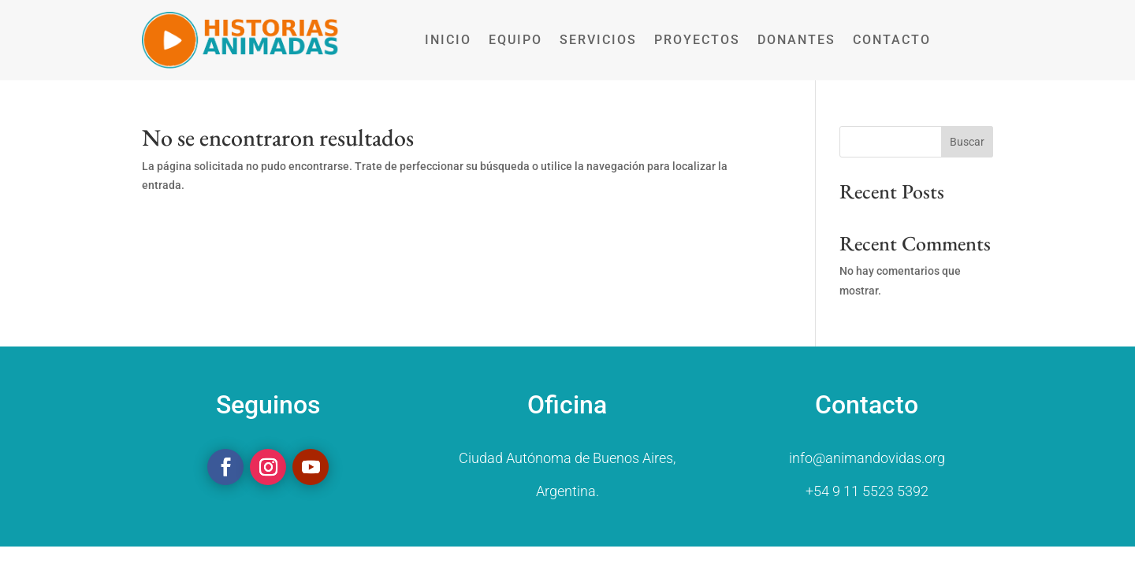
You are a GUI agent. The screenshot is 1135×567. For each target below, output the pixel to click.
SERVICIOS (598, 39)
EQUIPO (515, 39)
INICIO (448, 39)
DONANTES (796, 39)
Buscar (967, 141)
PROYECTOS (697, 39)
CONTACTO (892, 39)
